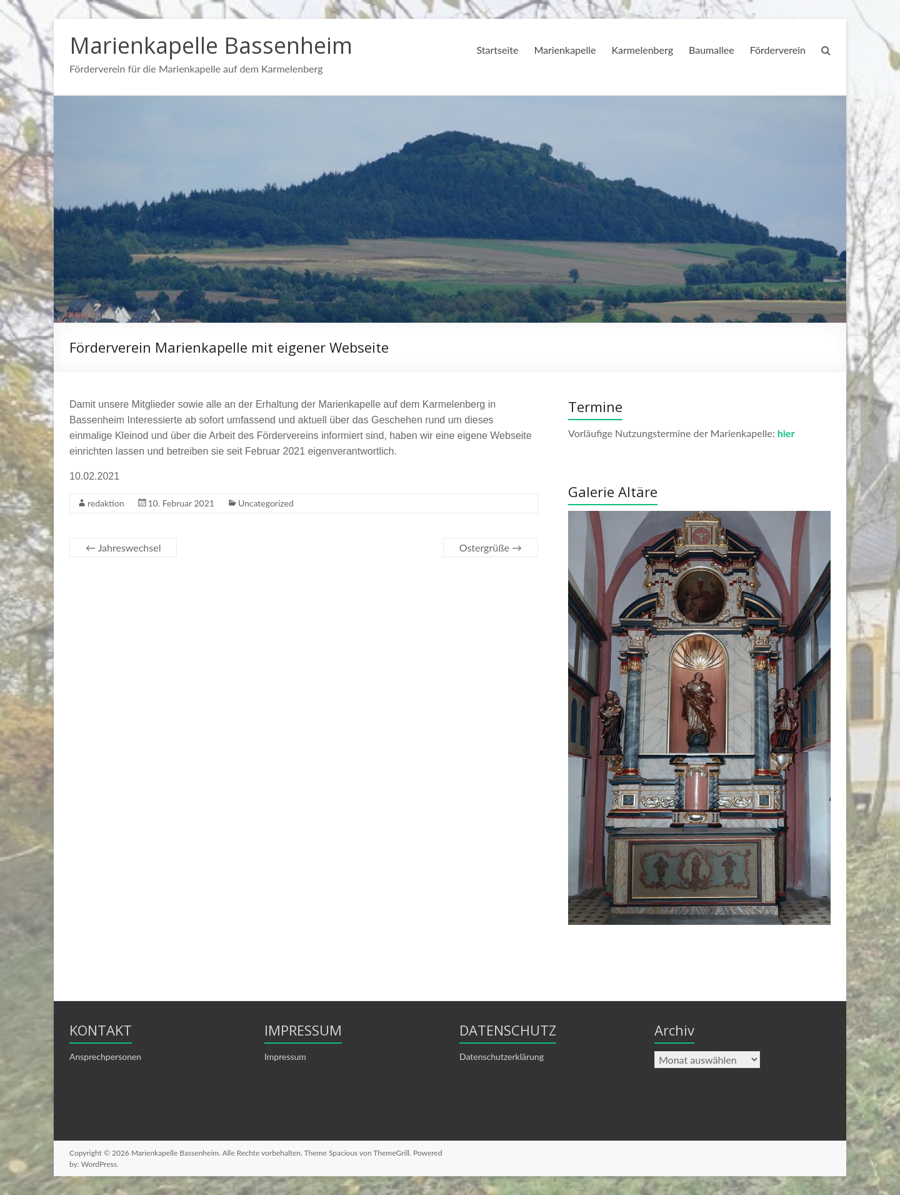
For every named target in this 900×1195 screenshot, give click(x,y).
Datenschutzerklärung (501, 1056)
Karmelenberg (642, 50)
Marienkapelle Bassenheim (210, 45)
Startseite (497, 50)
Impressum (285, 1056)
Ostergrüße (490, 547)
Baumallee (711, 50)
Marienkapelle (565, 50)
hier (786, 433)
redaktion (106, 503)
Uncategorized (266, 503)
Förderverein (778, 50)
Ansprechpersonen (105, 1056)
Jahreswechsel (123, 547)
